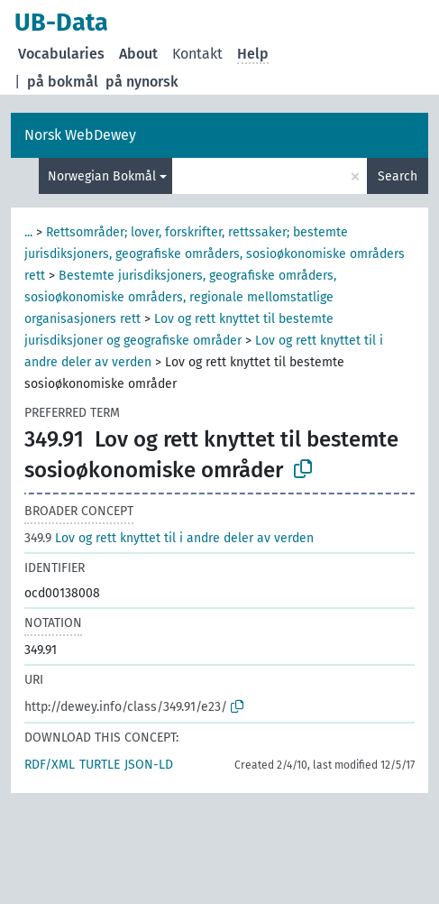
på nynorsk (141, 81)
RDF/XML (49, 764)
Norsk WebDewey (80, 134)
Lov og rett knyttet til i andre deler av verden (169, 538)
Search (397, 176)
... (28, 232)
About (138, 53)
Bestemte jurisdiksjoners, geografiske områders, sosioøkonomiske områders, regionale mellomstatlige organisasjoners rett (180, 297)
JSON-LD (148, 764)
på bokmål (62, 81)
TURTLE (99, 764)
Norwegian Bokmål (102, 176)
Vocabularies (61, 53)
